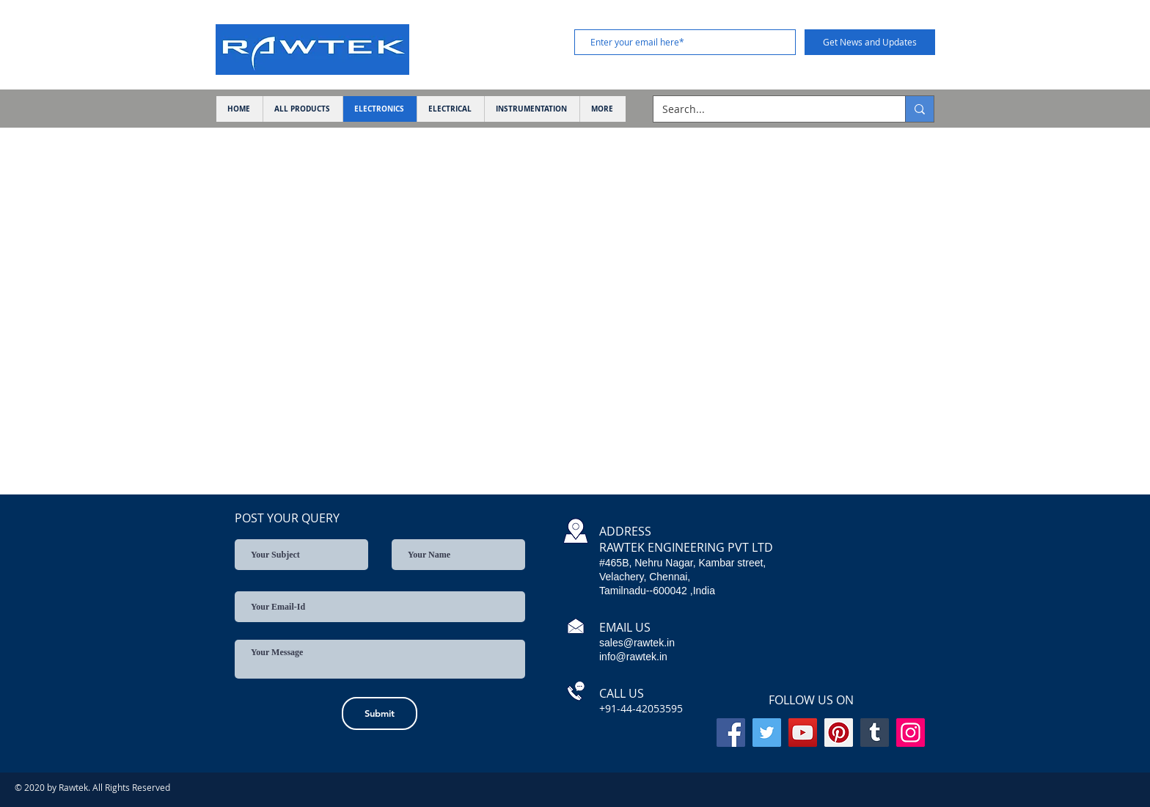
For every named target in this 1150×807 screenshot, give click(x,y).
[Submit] (379, 713)
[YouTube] (802, 732)
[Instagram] (910, 732)
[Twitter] (766, 732)
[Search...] (768, 109)
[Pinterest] (838, 732)
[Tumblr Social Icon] (874, 732)
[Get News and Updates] (870, 42)
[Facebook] (731, 732)
